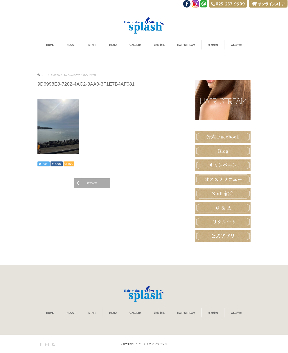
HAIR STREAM (186, 44)
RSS (52, 344)
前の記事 (92, 183)
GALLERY (135, 44)
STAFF (92, 44)
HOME (50, 44)
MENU (113, 44)
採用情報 (213, 44)
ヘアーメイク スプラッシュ (151, 343)
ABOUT (71, 44)
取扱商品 (159, 44)
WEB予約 (236, 44)
